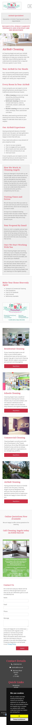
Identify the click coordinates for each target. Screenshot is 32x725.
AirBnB (16, 687)
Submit (22, 648)
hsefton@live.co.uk (17, 667)
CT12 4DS (16, 676)
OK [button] (19, 716)
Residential (16, 685)
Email (5, 604)
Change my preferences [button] (19, 719)
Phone (5, 611)
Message (6, 618)
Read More (16, 366)
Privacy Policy (12, 644)
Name (5, 598)
